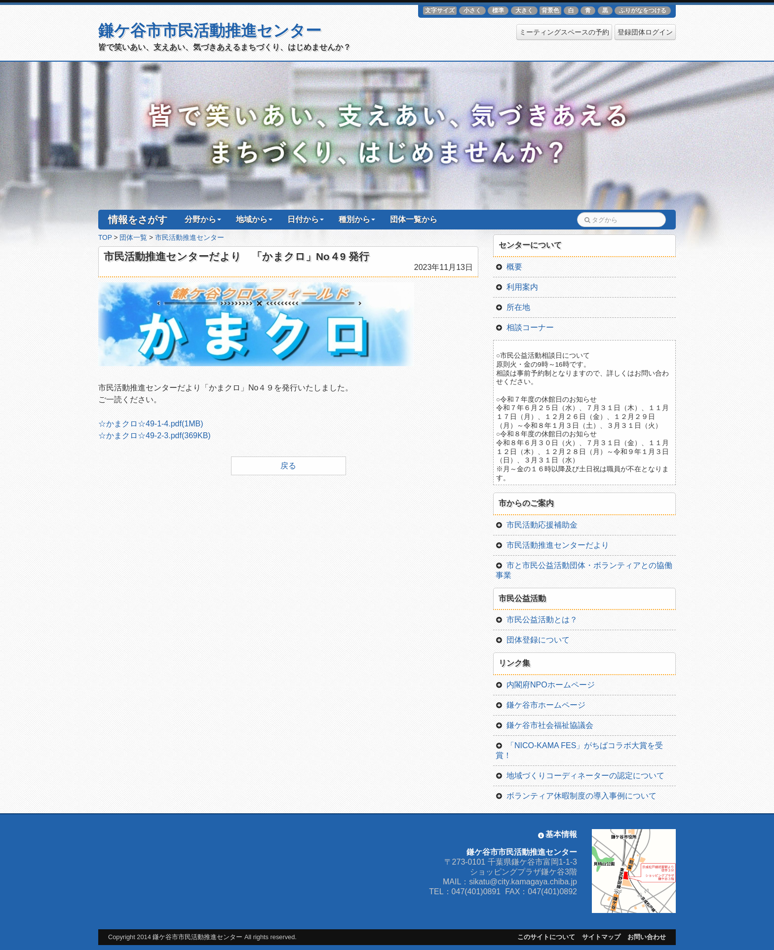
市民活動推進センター (189, 237)
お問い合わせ (646, 937)
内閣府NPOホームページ (545, 685)
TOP (105, 237)
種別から (357, 219)
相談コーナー (525, 327)
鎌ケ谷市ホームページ (540, 705)
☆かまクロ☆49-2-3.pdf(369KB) (154, 435)
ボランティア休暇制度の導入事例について (576, 796)
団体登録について (533, 640)
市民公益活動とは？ (537, 619)
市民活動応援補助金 (537, 525)
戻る (288, 465)
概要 (509, 267)
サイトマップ (601, 937)
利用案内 (517, 287)
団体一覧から (413, 219)
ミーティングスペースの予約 (564, 32)
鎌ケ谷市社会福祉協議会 (544, 725)
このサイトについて (546, 937)
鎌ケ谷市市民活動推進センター (209, 30)
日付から (305, 219)
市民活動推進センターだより (552, 545)
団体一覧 (133, 237)
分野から (203, 219)
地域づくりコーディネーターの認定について (580, 775)
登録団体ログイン (645, 32)
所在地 (513, 307)
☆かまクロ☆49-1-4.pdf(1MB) (150, 423)
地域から (254, 219)
